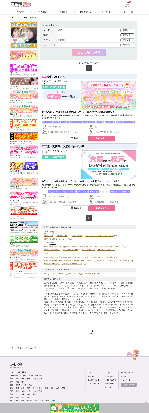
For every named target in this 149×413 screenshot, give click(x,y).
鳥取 (22, 394)
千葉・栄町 (72, 273)
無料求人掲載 (111, 380)
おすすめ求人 (85, 12)
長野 (34, 388)
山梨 (22, 388)
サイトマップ (125, 380)
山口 (17, 394)
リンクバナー (109, 387)
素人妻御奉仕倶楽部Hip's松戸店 (65, 146)
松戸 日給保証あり (92, 257)
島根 (28, 394)
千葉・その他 (93, 273)
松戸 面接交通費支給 (68, 260)
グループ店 (128, 12)
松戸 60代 (77, 236)
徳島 (11, 397)
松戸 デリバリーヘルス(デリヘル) (100, 236)
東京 (11, 385)
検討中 (128, 4)
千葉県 (18, 17)
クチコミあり (107, 12)
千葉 (46, 273)
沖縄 (53, 400)
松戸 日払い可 (74, 257)
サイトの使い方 (93, 383)
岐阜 (57, 388)
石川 (46, 388)
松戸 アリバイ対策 (105, 260)
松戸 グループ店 (106, 250)
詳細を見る (101, 138)
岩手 (17, 379)
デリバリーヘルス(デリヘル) (55, 81)
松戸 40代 (48, 236)
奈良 (28, 391)
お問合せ (124, 376)
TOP (11, 17)
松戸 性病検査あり (52, 264)
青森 (11, 379)
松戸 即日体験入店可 (73, 264)
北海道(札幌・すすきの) (18, 376)
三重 (63, 388)
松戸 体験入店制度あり (54, 257)
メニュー (135, 4)
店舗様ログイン (129, 385)
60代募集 (64, 12)
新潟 (28, 388)
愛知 (11, 388)
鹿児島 (29, 400)
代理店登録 (110, 383)
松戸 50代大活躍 (51, 250)
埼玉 (30, 385)
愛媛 (22, 397)
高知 (28, 397)
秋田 (28, 379)
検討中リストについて (129, 373)
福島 (40, 379)
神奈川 (18, 385)
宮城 (22, 379)
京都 (22, 391)
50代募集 (42, 12)
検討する (77, 138)
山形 (34, 379)
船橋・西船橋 (58, 273)
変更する (126, 30)
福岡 (11, 400)
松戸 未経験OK (88, 250)
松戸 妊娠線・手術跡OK (75, 247)
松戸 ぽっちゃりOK (52, 247)
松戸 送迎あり (87, 260)
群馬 (22, 382)
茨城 (17, 382)
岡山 (34, 394)
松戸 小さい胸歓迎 (98, 247)
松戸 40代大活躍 (117, 247)
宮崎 (42, 400)
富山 (40, 388)
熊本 (47, 400)
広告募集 (107, 373)
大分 (36, 400)
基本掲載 (110, 376)
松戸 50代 (63, 236)
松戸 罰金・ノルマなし (115, 257)
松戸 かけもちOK (70, 250)
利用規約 (91, 376)
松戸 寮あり (49, 260)
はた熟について (93, 380)
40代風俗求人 (58, 313)
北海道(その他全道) (35, 376)
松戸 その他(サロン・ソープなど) (58, 239)
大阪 (11, 391)
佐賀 (17, 400)
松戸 (25, 17)
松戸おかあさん (56, 76)
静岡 (17, 388)
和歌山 (41, 391)
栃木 (11, 382)
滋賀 (34, 391)
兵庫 (17, 391)
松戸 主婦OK (123, 260)
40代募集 (20, 12)
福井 (52, 388)
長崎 (22, 400)
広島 (11, 394)
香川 (17, 397)
